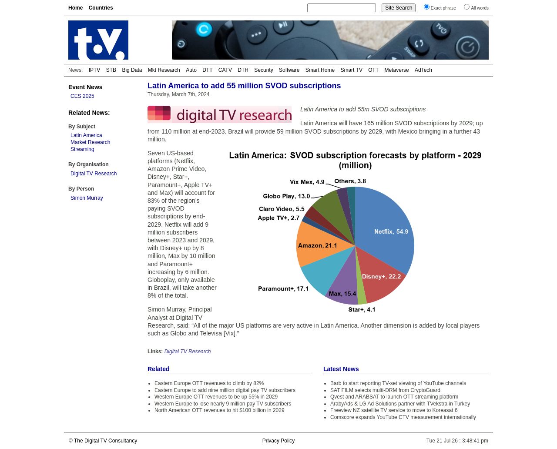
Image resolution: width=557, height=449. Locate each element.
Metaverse (397, 70)
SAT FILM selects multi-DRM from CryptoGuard (385, 390)
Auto (191, 70)
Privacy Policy (278, 441)
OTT (373, 70)
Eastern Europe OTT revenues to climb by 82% (209, 383)
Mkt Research (164, 70)
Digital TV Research (93, 174)
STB (111, 70)
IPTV (95, 70)
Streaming (82, 149)
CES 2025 (82, 96)
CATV (225, 70)
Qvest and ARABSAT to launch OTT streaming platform (394, 397)
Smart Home (320, 70)
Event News (85, 87)
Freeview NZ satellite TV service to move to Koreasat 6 (394, 410)
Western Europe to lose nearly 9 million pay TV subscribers (222, 404)
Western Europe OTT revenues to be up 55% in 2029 (216, 397)
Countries (101, 8)
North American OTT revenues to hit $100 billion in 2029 (219, 410)
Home (75, 8)
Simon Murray (86, 198)
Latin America (86, 135)
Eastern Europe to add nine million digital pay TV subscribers (224, 390)
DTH (243, 70)
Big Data (132, 70)
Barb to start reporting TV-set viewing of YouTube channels (398, 383)
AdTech (423, 70)
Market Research (90, 142)
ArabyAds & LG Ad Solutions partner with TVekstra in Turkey (400, 404)
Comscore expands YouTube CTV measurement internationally (403, 417)
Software (289, 70)
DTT (207, 70)
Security (263, 70)
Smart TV (351, 70)
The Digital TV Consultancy (105, 441)
